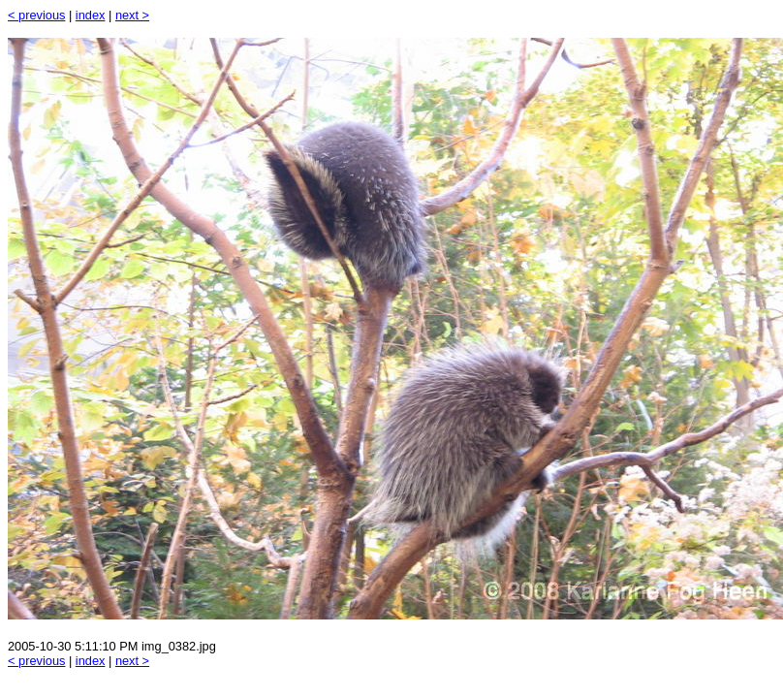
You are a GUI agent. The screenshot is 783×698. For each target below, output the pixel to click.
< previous (36, 15)
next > (132, 15)
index (91, 15)
